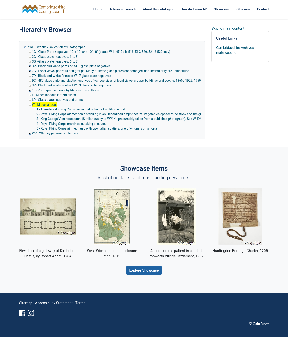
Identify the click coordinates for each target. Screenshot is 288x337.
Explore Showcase (144, 270)
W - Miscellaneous (44, 104)
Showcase (221, 9)
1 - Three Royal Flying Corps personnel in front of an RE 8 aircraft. (81, 109)
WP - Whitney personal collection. (55, 133)
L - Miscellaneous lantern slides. (54, 95)
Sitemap (25, 303)
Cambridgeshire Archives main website (235, 50)
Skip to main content (228, 28)
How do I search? (194, 9)
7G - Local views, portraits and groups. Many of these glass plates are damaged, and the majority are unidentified (110, 71)
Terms (80, 303)
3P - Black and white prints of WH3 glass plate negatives (71, 66)
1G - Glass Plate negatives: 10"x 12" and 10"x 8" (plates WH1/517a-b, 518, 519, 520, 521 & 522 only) (101, 52)
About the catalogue (158, 9)
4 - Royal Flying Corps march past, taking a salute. (71, 124)
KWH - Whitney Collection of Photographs (56, 47)
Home (97, 9)
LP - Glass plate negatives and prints (57, 99)
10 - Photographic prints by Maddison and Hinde (65, 90)
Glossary (243, 9)
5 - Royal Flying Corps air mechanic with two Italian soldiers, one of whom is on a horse (97, 128)
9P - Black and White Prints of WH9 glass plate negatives (71, 85)
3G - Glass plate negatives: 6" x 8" (55, 61)
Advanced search (123, 9)
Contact (263, 9)
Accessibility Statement (54, 303)
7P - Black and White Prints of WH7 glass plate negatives (71, 76)
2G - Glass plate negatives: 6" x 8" (55, 56)
